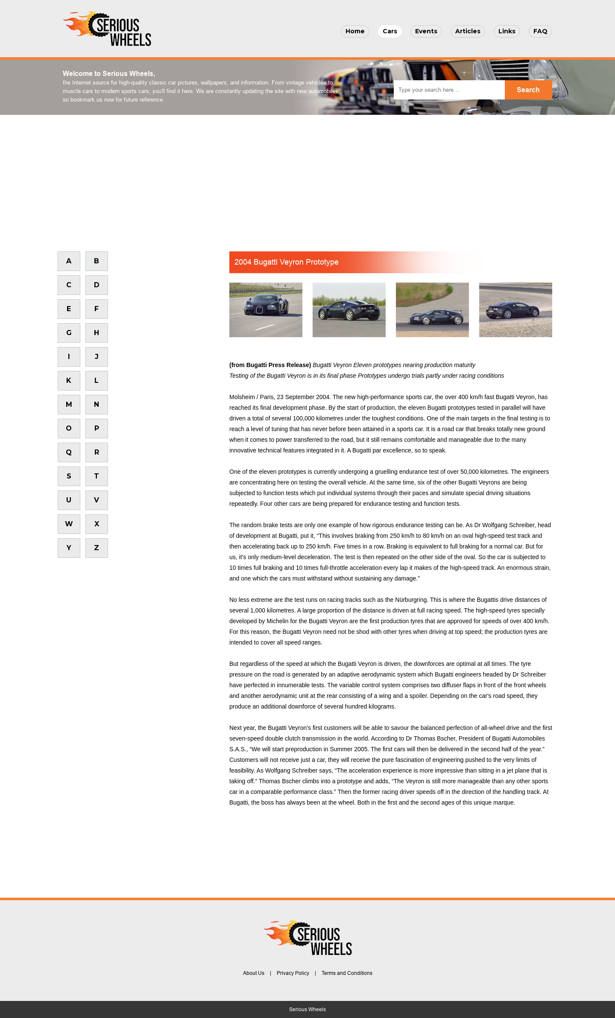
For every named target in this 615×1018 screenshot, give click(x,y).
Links (506, 31)
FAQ (540, 31)
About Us (253, 973)
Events (426, 31)
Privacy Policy (293, 973)
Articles (467, 31)
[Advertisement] (307, 179)
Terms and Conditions (347, 973)
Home (355, 31)
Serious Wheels (307, 1009)
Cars (390, 31)
